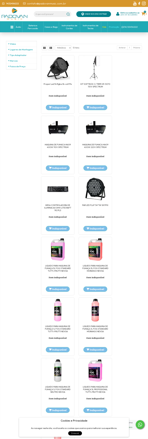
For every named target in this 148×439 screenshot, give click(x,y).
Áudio (18, 27)
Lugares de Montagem (21, 60)
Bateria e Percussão (33, 27)
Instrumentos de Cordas (69, 27)
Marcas (14, 92)
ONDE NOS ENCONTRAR (94, 14)
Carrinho (104, 390)
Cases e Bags (51, 27)
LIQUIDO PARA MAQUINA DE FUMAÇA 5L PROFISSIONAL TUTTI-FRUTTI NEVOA (126, 269)
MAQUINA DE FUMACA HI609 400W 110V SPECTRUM (127, 85)
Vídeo (13, 44)
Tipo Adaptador (18, 76)
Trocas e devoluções (108, 401)
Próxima (136, 48)
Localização (58, 392)
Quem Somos (59, 388)
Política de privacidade (110, 397)
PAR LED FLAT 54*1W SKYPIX (126, 145)
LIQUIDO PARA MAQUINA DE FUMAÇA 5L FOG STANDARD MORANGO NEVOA (91, 208)
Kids (104, 27)
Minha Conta (105, 394)
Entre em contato (60, 396)
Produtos (104, 386)
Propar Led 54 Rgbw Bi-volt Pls (56, 85)
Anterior (122, 48)
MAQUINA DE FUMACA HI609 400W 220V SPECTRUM (57, 146)
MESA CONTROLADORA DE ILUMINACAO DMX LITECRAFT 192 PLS (91, 147)
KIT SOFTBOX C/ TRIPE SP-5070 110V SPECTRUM (91, 85)
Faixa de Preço (17, 135)
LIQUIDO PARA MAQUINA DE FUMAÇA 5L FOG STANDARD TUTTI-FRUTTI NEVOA (57, 208)
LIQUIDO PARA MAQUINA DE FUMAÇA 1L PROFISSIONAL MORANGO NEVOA (56, 330)
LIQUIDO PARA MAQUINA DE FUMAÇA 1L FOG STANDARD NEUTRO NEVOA (91, 269)
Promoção (114, 27)
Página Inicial (58, 384)
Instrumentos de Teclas (90, 27)
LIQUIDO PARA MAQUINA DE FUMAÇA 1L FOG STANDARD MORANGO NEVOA (56, 269)
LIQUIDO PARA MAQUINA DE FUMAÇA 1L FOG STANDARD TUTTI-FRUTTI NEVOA (126, 208)
